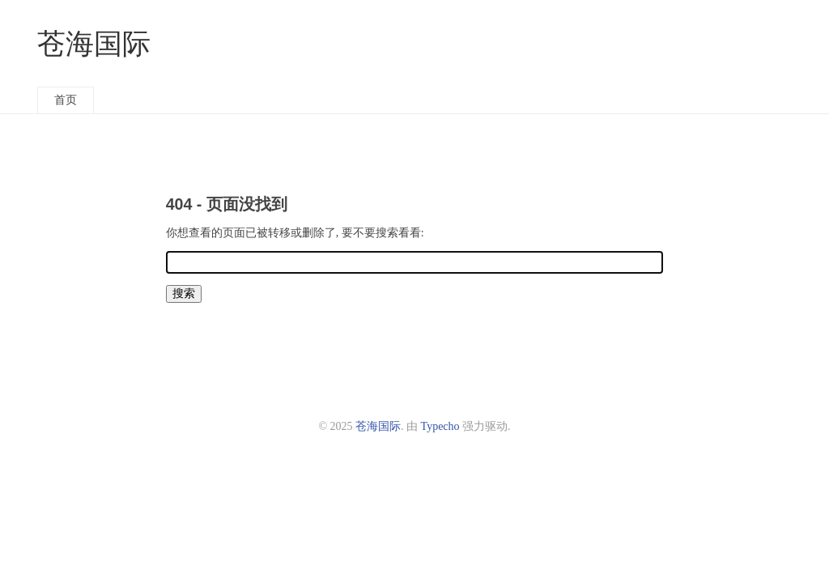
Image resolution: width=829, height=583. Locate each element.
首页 (65, 100)
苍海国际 (94, 44)
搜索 (183, 293)
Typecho (440, 426)
